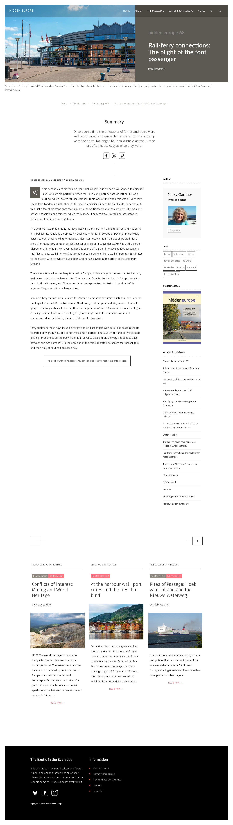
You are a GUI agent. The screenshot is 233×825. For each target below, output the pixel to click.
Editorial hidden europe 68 (175, 361)
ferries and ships (172, 261)
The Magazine (79, 103)
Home (64, 103)
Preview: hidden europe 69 (176, 504)
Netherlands (179, 254)
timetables (169, 267)
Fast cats (167, 489)
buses (191, 254)
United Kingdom (171, 274)
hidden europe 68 (100, 103)
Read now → (57, 702)
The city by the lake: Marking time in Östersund (179, 403)
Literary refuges (170, 475)
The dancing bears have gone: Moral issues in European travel (180, 444)
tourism (180, 267)
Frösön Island (169, 482)
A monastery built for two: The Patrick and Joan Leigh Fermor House (180, 425)
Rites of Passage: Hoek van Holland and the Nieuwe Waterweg (173, 589)
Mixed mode (57, 180)
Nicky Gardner (76, 180)
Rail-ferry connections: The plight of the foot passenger (181, 455)
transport (191, 267)
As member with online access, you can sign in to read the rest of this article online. (87, 361)
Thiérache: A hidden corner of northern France (181, 370)
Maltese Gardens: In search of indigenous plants (177, 392)
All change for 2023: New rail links (179, 496)
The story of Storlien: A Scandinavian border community (180, 466)
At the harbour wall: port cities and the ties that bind (116, 589)
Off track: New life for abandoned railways (178, 414)
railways (187, 261)
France (167, 254)
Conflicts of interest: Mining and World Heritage (52, 589)
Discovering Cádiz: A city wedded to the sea (181, 381)
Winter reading (169, 435)
